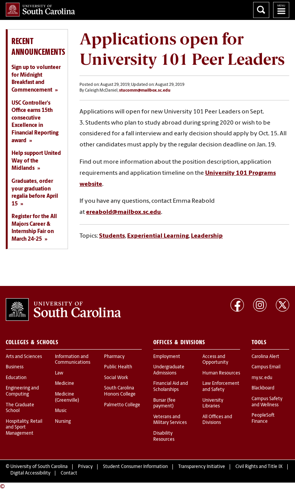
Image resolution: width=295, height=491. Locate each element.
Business (14, 367)
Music (61, 411)
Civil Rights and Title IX (259, 467)
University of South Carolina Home (40, 9)
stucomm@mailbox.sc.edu (145, 91)
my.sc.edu (262, 378)
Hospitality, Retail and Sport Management (24, 427)
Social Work (116, 378)
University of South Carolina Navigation (281, 10)
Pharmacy (114, 357)
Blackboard (263, 388)
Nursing (63, 421)
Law (59, 373)
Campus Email (266, 367)
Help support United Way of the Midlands (36, 161)
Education (16, 378)
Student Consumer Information (135, 467)
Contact (69, 473)
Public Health (118, 367)
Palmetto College (122, 405)
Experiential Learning (158, 236)
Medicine (64, 383)
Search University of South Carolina (261, 10)
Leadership (207, 236)
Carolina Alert (265, 357)
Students (112, 236)
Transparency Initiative (201, 467)
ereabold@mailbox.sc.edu (123, 212)
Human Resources (221, 373)
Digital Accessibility (30, 473)
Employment (166, 357)
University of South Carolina (39, 467)
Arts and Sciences (24, 357)
